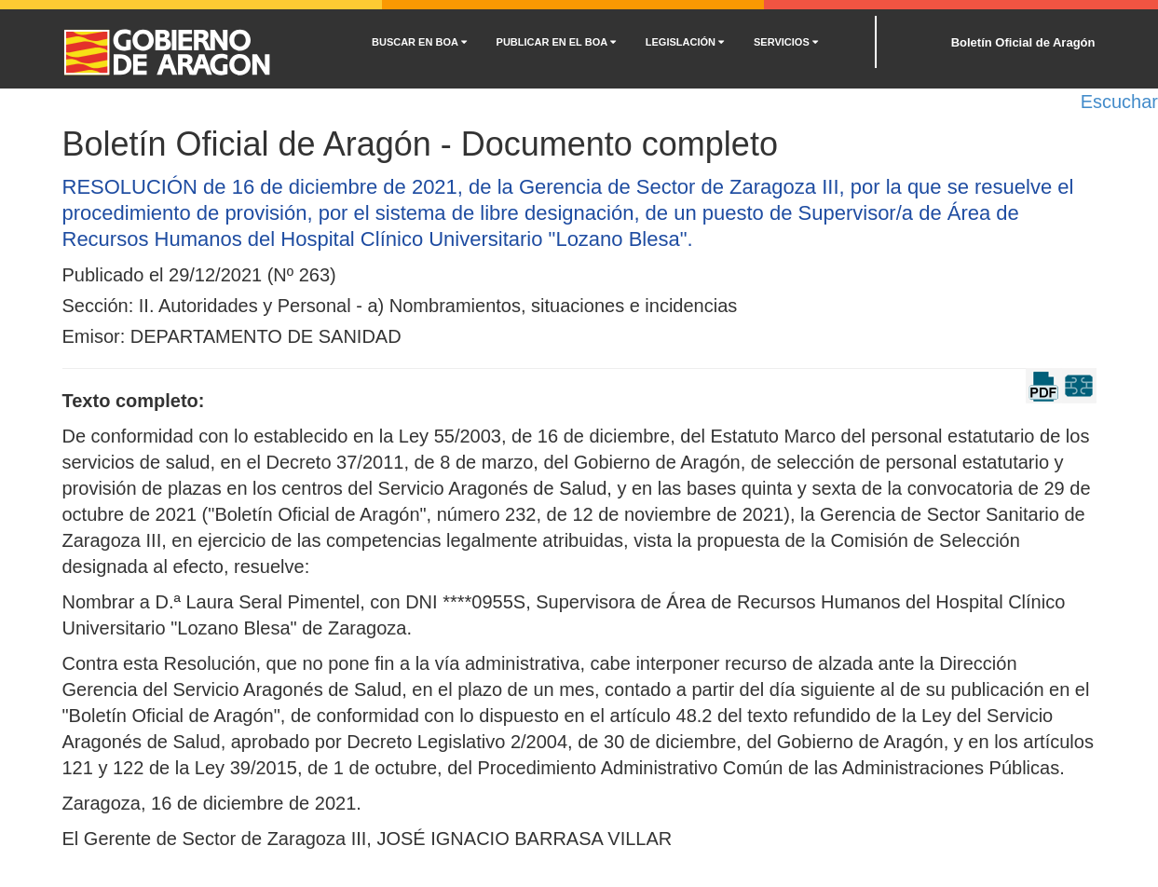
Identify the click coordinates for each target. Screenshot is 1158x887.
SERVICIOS (786, 42)
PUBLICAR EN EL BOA (556, 42)
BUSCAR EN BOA (419, 42)
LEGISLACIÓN (685, 42)
